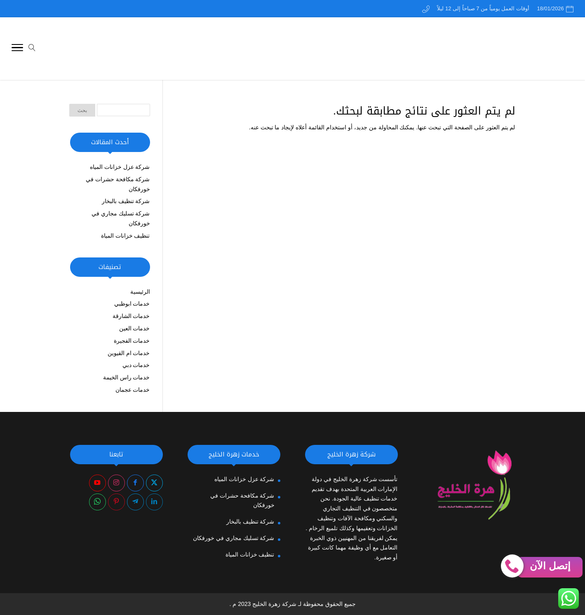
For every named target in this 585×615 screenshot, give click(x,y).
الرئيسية (140, 291)
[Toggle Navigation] (17, 49)
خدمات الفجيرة (132, 340)
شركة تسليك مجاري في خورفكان (234, 538)
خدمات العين (134, 328)
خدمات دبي (136, 365)
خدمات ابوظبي (132, 303)
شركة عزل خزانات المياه (120, 167)
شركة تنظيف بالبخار (126, 201)
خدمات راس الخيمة (126, 377)
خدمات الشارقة (131, 316)
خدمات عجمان (132, 389)
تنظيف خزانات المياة (125, 235)
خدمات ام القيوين (129, 353)
